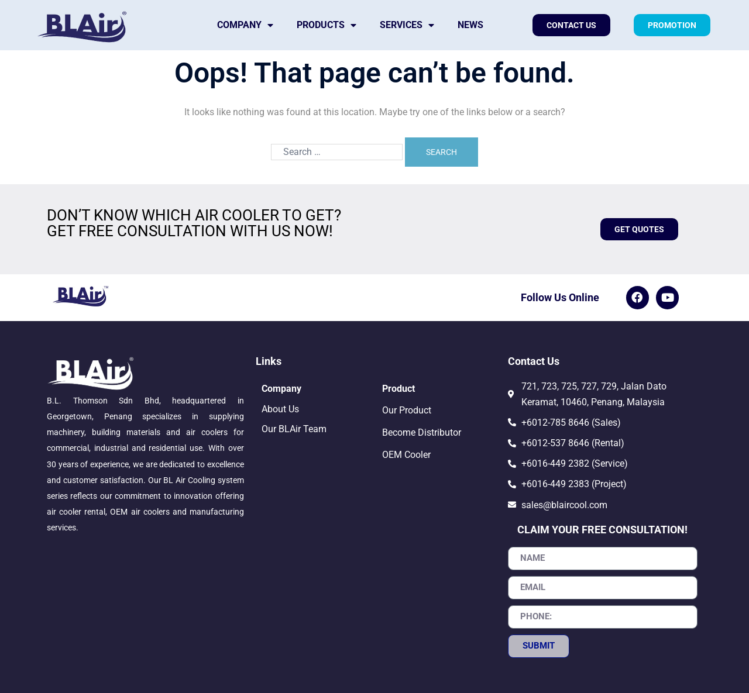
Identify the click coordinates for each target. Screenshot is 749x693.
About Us (280, 409)
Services (407, 25)
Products (326, 25)
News (470, 24)
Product (398, 388)
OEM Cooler (406, 454)
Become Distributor (421, 432)
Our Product (406, 410)
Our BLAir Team (294, 429)
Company (245, 25)
